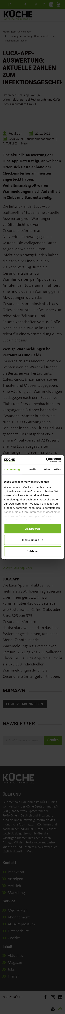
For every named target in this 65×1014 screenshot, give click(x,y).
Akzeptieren (32, 528)
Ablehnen (32, 551)
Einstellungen (32, 539)
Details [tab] (32, 469)
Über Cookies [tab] (52, 469)
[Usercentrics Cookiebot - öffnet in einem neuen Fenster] (46, 460)
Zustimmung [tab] (12, 469)
